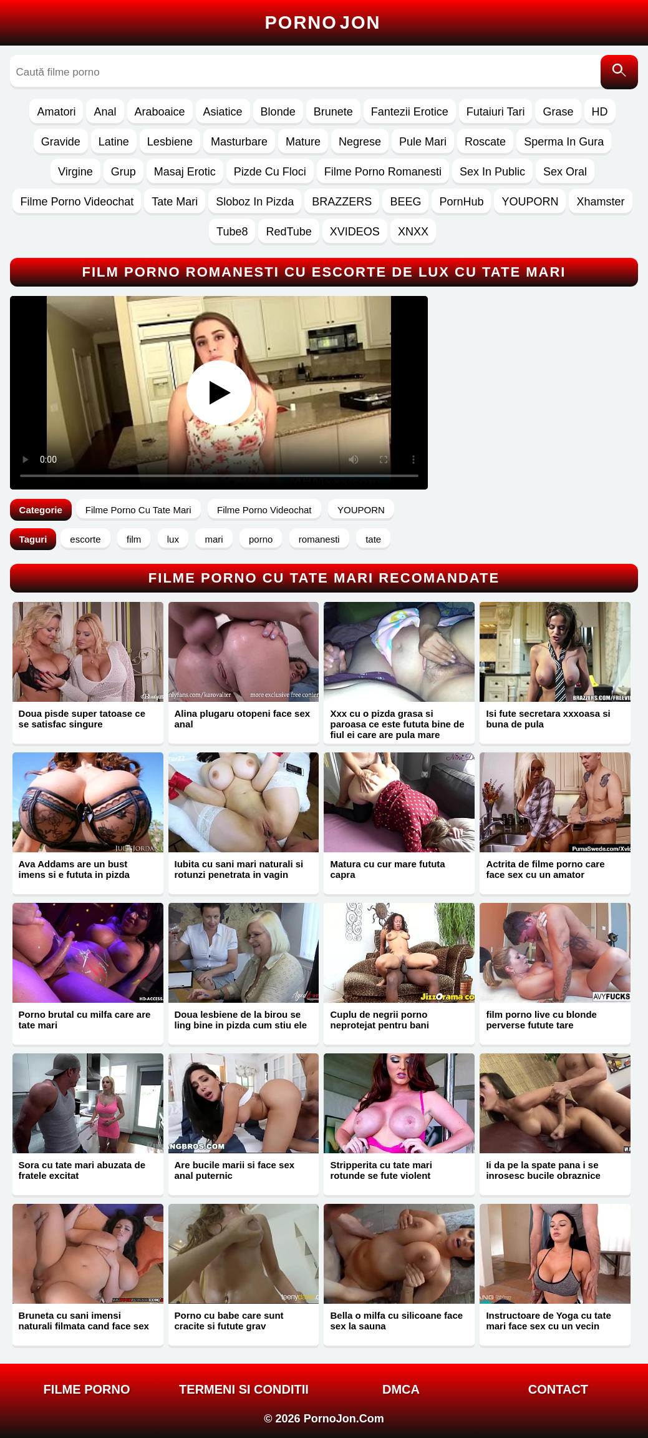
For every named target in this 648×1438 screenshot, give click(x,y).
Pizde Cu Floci (270, 171)
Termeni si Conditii (244, 1389)
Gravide (60, 141)
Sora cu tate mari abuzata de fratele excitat (82, 1170)
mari (214, 539)
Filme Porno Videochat (76, 201)
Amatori (56, 112)
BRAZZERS (342, 201)
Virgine (75, 171)
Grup (123, 171)
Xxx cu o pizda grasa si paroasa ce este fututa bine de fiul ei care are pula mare (397, 724)
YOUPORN (529, 201)
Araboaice (160, 112)
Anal (105, 112)
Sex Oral (565, 171)
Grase (558, 112)
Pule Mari (423, 141)
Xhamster (600, 201)
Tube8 (232, 231)
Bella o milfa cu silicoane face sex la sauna (396, 1320)
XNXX (413, 231)
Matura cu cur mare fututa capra (387, 869)
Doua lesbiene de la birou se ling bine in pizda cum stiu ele (241, 1019)
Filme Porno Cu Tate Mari (138, 510)
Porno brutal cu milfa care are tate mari (85, 1019)
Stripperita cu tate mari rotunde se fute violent (381, 1170)
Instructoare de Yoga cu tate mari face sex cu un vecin (548, 1320)
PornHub (461, 201)
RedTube (288, 231)
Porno (323, 22)
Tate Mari (175, 201)
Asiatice (223, 112)
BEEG (405, 201)
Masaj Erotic (185, 171)
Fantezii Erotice (409, 112)
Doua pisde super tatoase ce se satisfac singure (82, 718)
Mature (303, 141)
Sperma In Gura (564, 141)
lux (173, 539)
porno (261, 539)
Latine (114, 141)
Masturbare (239, 141)
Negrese (360, 141)
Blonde (278, 112)
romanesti (319, 539)
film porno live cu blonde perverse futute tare (541, 1019)
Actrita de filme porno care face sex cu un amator (545, 869)
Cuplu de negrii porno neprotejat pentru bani (379, 1019)
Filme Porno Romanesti (383, 171)
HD (600, 112)
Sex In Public (492, 171)
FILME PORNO (87, 1389)
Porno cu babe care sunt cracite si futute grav (229, 1320)
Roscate (485, 141)
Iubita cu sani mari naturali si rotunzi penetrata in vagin (239, 869)
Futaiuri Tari (496, 112)
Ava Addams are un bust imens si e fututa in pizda (74, 869)
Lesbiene (170, 141)
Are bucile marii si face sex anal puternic (235, 1170)
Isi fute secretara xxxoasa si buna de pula (548, 718)
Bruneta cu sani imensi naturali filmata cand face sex (84, 1320)
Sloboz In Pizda (255, 201)
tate (373, 539)
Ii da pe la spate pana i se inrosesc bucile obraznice (543, 1170)
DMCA (401, 1389)
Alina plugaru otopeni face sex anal (243, 718)
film (134, 539)
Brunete (333, 112)
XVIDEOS (355, 231)
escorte (85, 539)
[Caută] (619, 72)
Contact (558, 1389)
